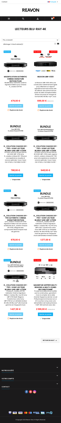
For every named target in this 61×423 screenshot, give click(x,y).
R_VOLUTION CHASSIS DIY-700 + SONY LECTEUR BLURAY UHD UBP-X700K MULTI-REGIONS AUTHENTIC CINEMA (15, 289)
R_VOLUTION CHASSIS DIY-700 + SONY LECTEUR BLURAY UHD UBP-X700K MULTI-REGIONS (45, 149)
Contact (4, 2)
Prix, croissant (31, 40)
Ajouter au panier (15, 106)
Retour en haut (50, 340)
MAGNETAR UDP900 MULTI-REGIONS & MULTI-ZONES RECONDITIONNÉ (45, 287)
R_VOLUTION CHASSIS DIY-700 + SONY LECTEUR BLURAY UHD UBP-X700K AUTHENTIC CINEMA (45, 219)
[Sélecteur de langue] (53, 2)
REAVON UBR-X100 (45, 76)
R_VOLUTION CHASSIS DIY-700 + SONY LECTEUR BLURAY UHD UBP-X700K (15, 148)
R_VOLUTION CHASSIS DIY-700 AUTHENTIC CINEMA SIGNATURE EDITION (15, 217)
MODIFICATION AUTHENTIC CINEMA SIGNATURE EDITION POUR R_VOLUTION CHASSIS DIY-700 (15, 81)
